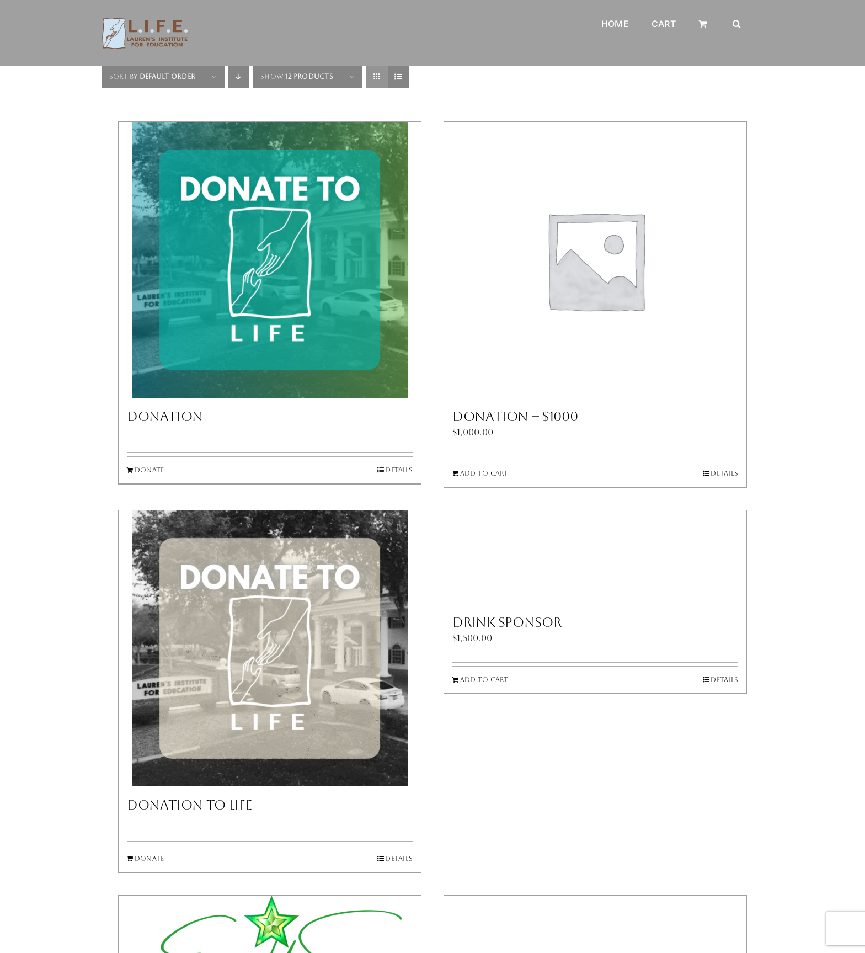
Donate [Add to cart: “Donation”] (149, 470)
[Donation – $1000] (595, 260)
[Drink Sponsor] (595, 557)
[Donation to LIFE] (270, 648)
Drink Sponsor (506, 622)
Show (296, 77)
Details (399, 470)
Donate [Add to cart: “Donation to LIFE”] (149, 859)
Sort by (152, 77)
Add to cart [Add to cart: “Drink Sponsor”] (484, 680)
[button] (737, 15)
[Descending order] (238, 77)
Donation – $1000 (515, 416)
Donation (165, 416)
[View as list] (398, 77)
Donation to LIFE (189, 805)
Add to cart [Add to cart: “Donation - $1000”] (484, 473)
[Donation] (270, 260)
